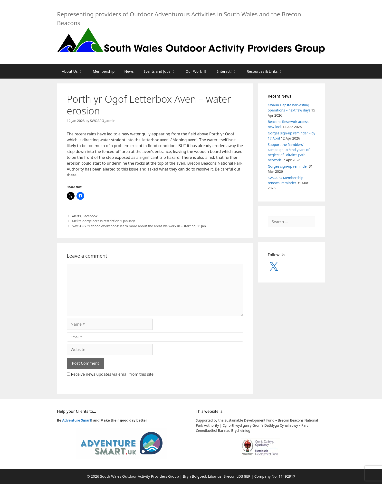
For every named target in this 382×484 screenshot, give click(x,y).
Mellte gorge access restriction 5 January (103, 221)
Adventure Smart (76, 420)
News (129, 71)
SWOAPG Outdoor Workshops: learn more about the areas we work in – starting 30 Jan (139, 226)
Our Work (198, 71)
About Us (75, 71)
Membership (104, 71)
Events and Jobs (162, 71)
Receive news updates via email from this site (110, 374)
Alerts (76, 216)
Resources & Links (267, 71)
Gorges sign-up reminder (288, 166)
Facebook (90, 216)
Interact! (229, 71)
